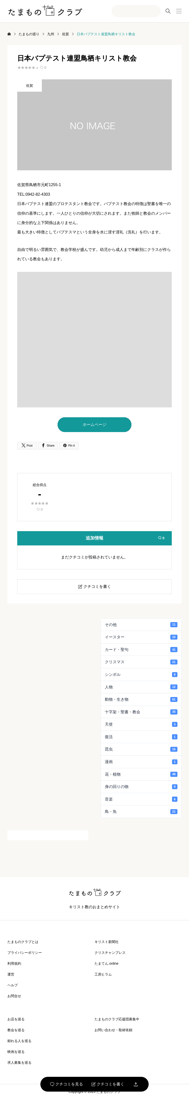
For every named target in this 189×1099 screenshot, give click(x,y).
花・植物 (141, 774)
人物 (141, 686)
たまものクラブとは (22, 942)
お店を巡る (16, 1019)
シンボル (141, 674)
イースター (141, 637)
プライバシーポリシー (24, 953)
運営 (10, 974)
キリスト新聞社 (106, 942)
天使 (141, 724)
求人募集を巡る (19, 1062)
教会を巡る (16, 1030)
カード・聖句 (141, 649)
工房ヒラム (103, 974)
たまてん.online (106, 963)
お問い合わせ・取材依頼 (113, 1030)
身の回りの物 (141, 786)
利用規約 (14, 963)
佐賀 (29, 85)
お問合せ (14, 996)
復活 (141, 736)
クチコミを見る (66, 1084)
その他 (141, 624)
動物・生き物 (141, 699)
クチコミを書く (108, 1084)
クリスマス (141, 662)
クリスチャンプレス (110, 953)
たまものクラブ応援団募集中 (116, 1019)
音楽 (141, 799)
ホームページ (94, 424)
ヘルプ (12, 985)
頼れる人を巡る (19, 1041)
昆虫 (141, 749)
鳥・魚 (141, 811)
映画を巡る (16, 1052)
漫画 (141, 761)
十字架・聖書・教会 (141, 711)
